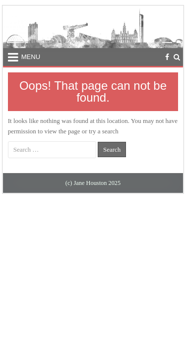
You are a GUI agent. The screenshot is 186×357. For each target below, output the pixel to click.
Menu (30, 56)
